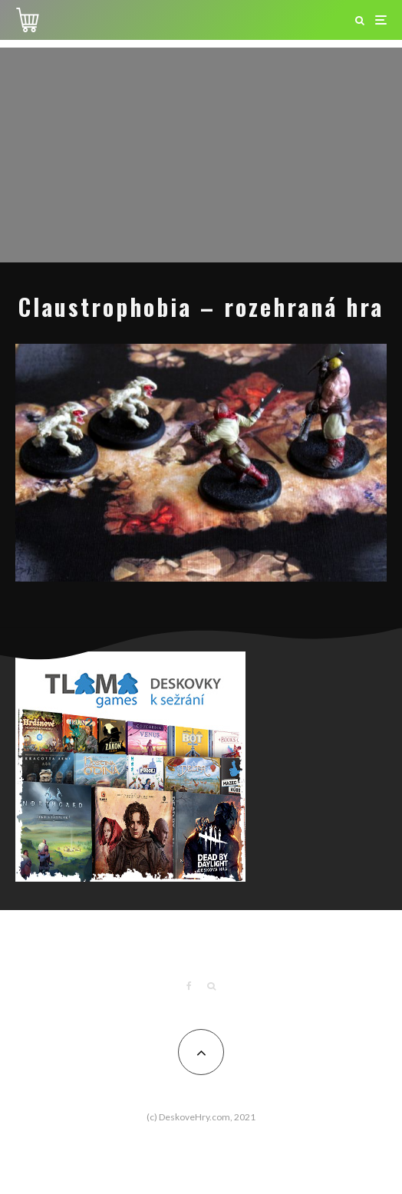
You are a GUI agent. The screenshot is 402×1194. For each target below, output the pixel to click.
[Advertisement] (201, 155)
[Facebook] (189, 986)
